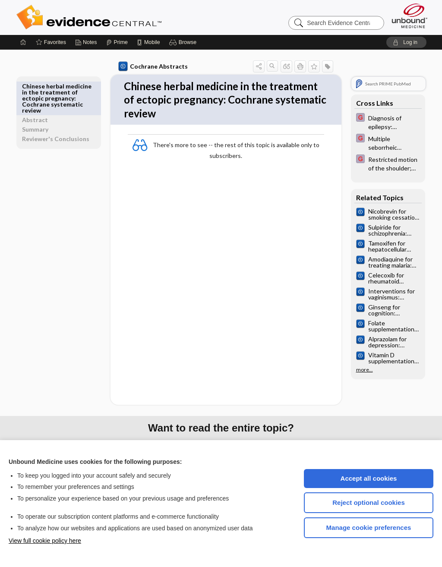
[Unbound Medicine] (410, 15)
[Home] (23, 42)
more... (362, 369)
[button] (184, 42)
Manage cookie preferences (368, 527)
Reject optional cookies (368, 502)
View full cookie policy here (45, 540)
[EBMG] (386, 121)
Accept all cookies (369, 478)
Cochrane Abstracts (151, 66)
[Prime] (117, 42)
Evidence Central (123, 17)
